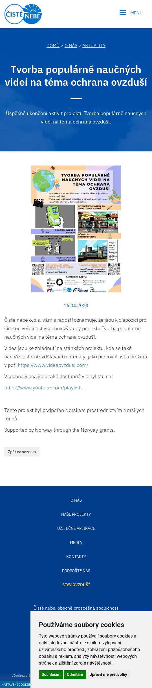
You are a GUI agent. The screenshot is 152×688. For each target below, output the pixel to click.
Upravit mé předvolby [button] (108, 674)
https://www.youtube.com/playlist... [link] (44, 387)
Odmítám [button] (75, 674)
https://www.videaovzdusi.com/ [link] (53, 365)
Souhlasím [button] (51, 674)
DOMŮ (53, 45)
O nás (71, 45)
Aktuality (93, 45)
